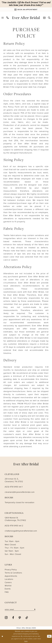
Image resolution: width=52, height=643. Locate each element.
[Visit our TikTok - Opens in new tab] (26, 617)
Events (8, 588)
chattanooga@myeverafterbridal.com (21, 530)
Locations (9, 579)
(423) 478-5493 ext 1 (14, 486)
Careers (8, 582)
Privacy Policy (11, 569)
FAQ (7, 592)
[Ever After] (26, 17)
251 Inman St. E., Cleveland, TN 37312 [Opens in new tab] (14, 480)
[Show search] (49, 17)
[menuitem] (2, 17)
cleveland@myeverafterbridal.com (19, 492)
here (25, 641)
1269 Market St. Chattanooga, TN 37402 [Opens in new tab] (15, 519)
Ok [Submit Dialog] (49, 636)
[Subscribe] (35, 609)
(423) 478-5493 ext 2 (14, 525)
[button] (2, 17)
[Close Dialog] (2, 636)
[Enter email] (20, 609)
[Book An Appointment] (26, 9)
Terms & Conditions (13, 572)
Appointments (11, 576)
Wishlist (8, 585)
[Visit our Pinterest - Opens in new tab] (20, 617)
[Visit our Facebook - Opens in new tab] (13, 617)
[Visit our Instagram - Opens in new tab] (6, 617)
